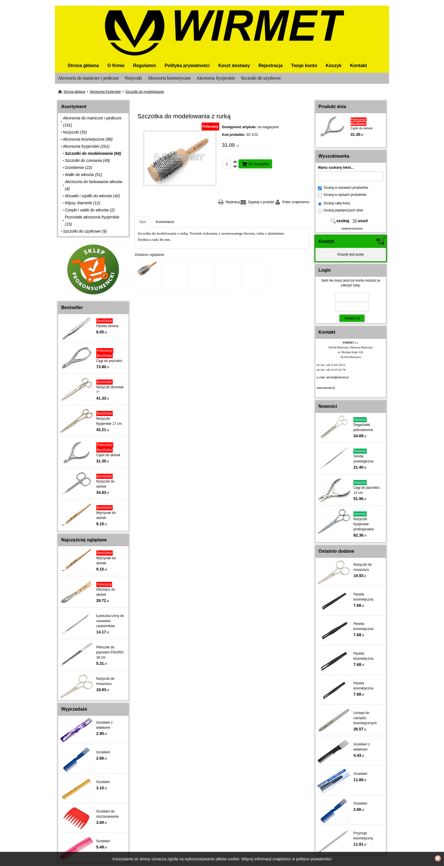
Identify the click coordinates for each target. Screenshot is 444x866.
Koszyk (333, 65)
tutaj (356, 285)
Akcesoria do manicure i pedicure (88, 78)
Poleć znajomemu (295, 202)
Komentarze (165, 222)
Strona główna (83, 65)
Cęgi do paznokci (109, 361)
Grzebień (103, 752)
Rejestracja (271, 65)
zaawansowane (352, 228)
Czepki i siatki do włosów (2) (90, 210)
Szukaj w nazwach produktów (343, 188)
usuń (363, 220)
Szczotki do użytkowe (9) (85, 231)
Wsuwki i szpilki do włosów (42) (92, 196)
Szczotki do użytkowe (261, 78)
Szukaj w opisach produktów (342, 195)
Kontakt (358, 65)
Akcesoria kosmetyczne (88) (88, 139)
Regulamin (144, 65)
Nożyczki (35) (75, 132)
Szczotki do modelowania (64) (93, 153)
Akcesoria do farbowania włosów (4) (93, 185)
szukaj (342, 220)
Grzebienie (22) (78, 167)
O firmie (115, 65)
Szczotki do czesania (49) (87, 160)
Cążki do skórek (108, 455)
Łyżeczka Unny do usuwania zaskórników (110, 621)
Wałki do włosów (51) (83, 174)
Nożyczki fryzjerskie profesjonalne (363, 524)
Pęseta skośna (107, 326)
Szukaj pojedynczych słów (340, 210)
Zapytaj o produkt (261, 202)
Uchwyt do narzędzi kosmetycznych (365, 718)
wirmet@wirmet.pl (337, 377)
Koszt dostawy (234, 65)
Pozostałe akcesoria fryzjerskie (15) (92, 220)
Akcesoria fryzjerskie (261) (86, 146)
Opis (142, 222)
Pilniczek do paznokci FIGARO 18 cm (110, 652)
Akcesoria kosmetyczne (169, 78)
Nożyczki (133, 78)
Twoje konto (304, 65)
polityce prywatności (313, 859)
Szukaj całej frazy (334, 203)
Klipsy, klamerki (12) (82, 203)
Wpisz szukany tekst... (336, 168)
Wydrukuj (232, 202)
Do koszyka (255, 164)
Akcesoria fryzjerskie (216, 78)
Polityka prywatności (187, 65)
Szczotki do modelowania (144, 92)
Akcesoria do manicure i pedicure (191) (92, 121)
